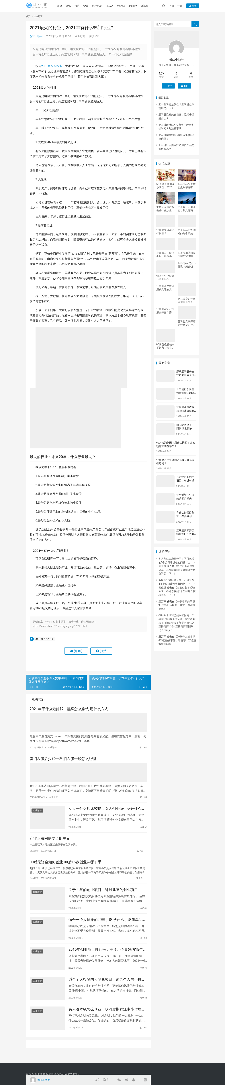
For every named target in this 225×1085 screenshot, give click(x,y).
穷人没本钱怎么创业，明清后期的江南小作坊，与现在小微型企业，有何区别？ (107, 1017)
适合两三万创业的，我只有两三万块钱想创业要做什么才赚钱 (186, 209)
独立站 (126, 5)
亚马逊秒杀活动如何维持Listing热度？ (185, 393)
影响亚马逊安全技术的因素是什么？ (185, 375)
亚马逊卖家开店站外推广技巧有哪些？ (185, 534)
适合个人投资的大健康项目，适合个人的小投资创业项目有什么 (107, 986)
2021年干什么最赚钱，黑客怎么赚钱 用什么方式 (69, 709)
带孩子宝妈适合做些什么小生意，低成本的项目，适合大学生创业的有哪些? (165, 209)
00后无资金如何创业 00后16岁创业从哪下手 (65, 864)
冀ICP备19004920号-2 (66, 1073)
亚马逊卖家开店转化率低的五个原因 (186, 300)
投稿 (192, 6)
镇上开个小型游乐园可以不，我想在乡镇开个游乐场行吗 (165, 277)
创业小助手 (36, 36)
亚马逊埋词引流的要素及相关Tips (185, 498)
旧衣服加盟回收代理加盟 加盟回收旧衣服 (187, 254)
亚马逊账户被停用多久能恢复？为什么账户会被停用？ (165, 288)
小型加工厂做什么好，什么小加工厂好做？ (165, 254)
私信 (184, 86)
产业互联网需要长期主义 (50, 839)
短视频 (150, 5)
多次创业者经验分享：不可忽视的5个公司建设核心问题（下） (177, 570)
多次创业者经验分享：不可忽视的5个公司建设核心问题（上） (177, 591)
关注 (168, 86)
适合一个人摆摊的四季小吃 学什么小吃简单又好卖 (107, 924)
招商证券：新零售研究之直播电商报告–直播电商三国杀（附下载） (176, 626)
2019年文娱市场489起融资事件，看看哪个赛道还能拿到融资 (177, 640)
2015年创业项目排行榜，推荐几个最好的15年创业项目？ (107, 955)
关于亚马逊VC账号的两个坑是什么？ (187, 232)
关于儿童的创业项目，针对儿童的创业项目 (103, 893)
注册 (180, 5)
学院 (91, 5)
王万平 (162, 601)
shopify (138, 5)
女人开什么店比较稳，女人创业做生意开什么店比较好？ (107, 809)
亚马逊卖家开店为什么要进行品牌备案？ (186, 323)
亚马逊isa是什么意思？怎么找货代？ (187, 265)
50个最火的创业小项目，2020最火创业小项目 (165, 186)
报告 (82, 5)
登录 (171, 5)
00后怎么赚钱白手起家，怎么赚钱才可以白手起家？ (165, 346)
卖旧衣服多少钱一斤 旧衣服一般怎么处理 (63, 759)
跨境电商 (103, 5)
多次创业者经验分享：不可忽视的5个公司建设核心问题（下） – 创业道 (177, 584)
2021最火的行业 (51, 66)
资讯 (74, 5)
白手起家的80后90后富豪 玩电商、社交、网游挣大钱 (177, 605)
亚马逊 (115, 5)
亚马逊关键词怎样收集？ (165, 232)
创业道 (39, 1073)
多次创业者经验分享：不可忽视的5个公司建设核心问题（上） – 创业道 (177, 562)
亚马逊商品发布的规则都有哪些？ (186, 186)
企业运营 (80, 36)
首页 (65, 5)
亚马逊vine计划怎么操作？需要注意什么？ (165, 311)
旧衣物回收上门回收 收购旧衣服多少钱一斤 (185, 428)
